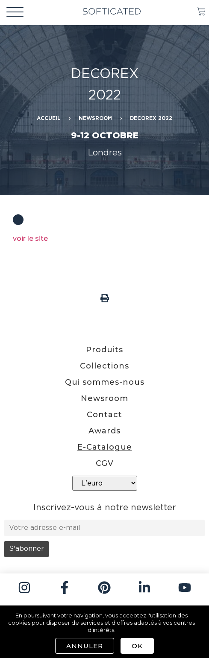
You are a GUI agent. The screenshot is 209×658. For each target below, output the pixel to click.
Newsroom (95, 118)
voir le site (30, 238)
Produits (104, 349)
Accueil (49, 118)
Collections (104, 366)
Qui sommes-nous (104, 382)
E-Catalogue (104, 447)
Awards (104, 431)
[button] (104, 297)
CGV (105, 463)
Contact (104, 414)
